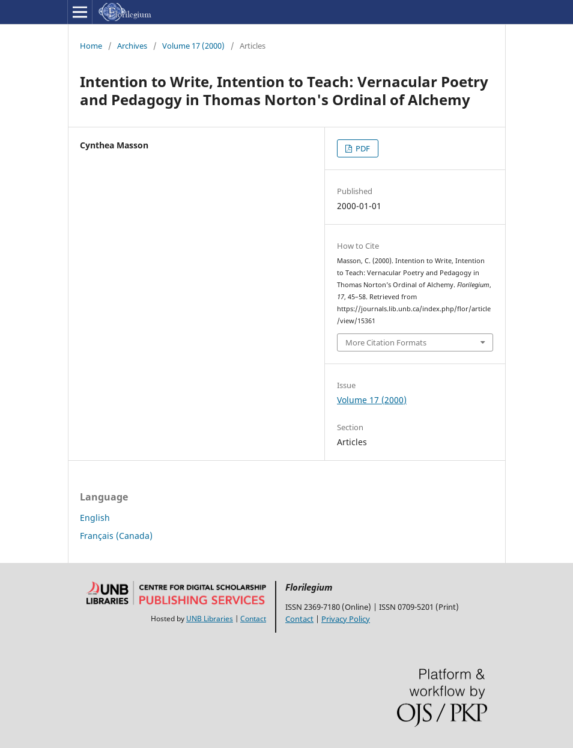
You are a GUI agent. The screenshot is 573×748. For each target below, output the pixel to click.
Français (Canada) (116, 535)
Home (91, 45)
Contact (253, 618)
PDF (362, 148)
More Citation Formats (385, 342)
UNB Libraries (209, 618)
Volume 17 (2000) (193, 45)
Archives (132, 45)
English (95, 517)
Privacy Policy (345, 618)
